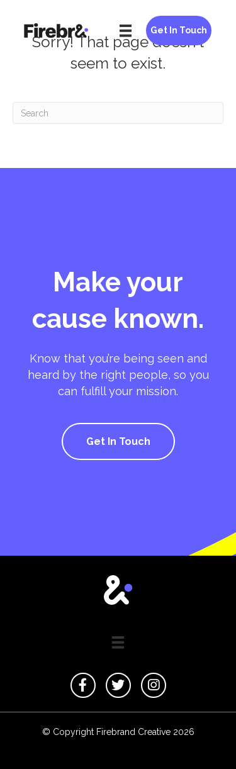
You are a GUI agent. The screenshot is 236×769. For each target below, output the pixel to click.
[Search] (118, 113)
